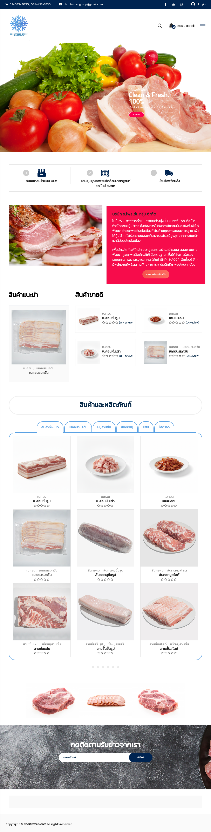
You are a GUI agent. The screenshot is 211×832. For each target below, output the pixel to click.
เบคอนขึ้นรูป (111, 521)
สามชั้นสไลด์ (158, 644)
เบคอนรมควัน (45, 571)
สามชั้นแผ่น (31, 644)
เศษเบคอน (176, 521)
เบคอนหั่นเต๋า (111, 554)
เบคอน (27, 571)
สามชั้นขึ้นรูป (94, 644)
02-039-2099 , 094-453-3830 (28, 4)
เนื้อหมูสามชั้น (51, 644)
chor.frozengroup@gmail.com (81, 4)
